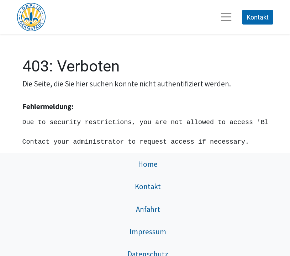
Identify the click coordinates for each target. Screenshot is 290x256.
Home (148, 164)
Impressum (148, 231)
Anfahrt (148, 209)
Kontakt (258, 17)
